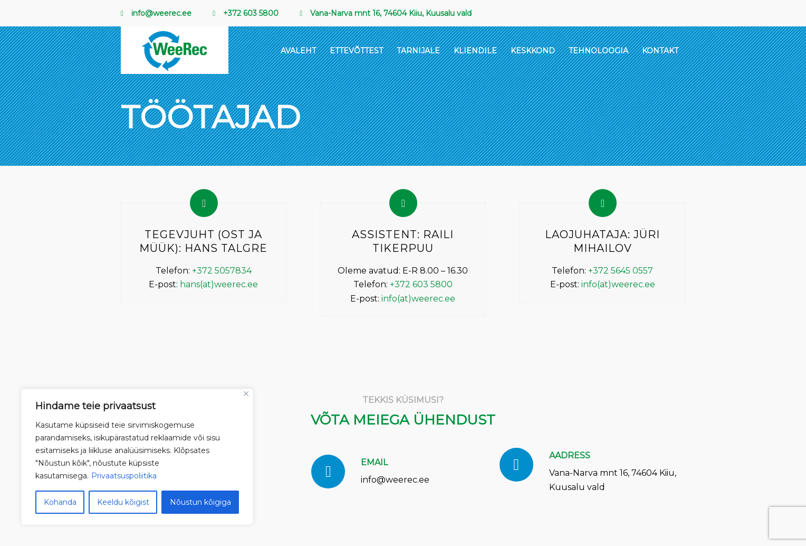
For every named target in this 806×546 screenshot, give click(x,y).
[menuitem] (161, 13)
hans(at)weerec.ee (219, 284)
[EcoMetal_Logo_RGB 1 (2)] (175, 50)
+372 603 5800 (421, 284)
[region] (137, 457)
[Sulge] (246, 393)
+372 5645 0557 (620, 271)
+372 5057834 (222, 271)
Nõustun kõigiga (200, 502)
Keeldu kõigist (123, 502)
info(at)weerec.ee (418, 299)
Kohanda (60, 502)
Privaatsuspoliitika (124, 476)
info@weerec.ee (395, 480)
